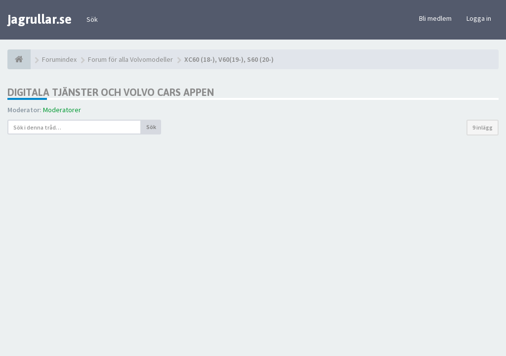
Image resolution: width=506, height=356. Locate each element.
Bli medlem (435, 18)
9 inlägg (482, 127)
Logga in (478, 18)
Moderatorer (62, 109)
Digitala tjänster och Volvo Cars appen (110, 92)
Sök (92, 19)
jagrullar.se (39, 19)
